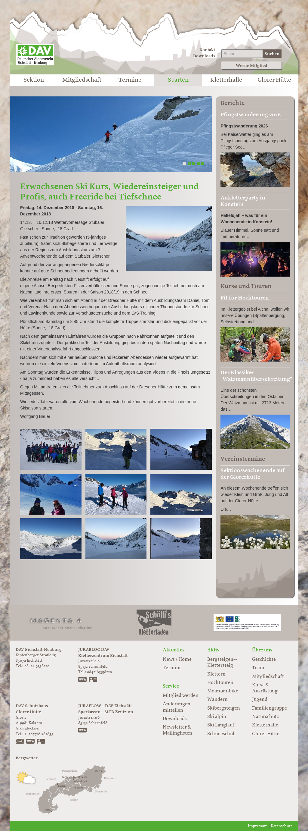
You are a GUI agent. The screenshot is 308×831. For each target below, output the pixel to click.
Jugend (259, 699)
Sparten (178, 80)
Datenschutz (281, 826)
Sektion (33, 80)
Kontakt (207, 50)
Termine (130, 80)
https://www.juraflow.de (82, 731)
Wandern (217, 699)
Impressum (258, 826)
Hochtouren (220, 682)
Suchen (272, 54)
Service (171, 686)
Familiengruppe (269, 708)
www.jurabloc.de (82, 680)
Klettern (216, 674)
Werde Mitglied (251, 65)
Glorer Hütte (274, 80)
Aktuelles (173, 650)
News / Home (177, 659)
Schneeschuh (221, 734)
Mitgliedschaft (81, 80)
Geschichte (264, 659)
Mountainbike (222, 691)
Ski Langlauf (220, 725)
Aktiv (213, 650)
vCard (93, 680)
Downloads (204, 56)
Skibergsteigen (223, 708)
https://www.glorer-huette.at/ (30, 742)
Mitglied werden (181, 695)
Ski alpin (216, 716)
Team (258, 668)
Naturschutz (265, 716)
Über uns (262, 650)
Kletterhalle (226, 80)
